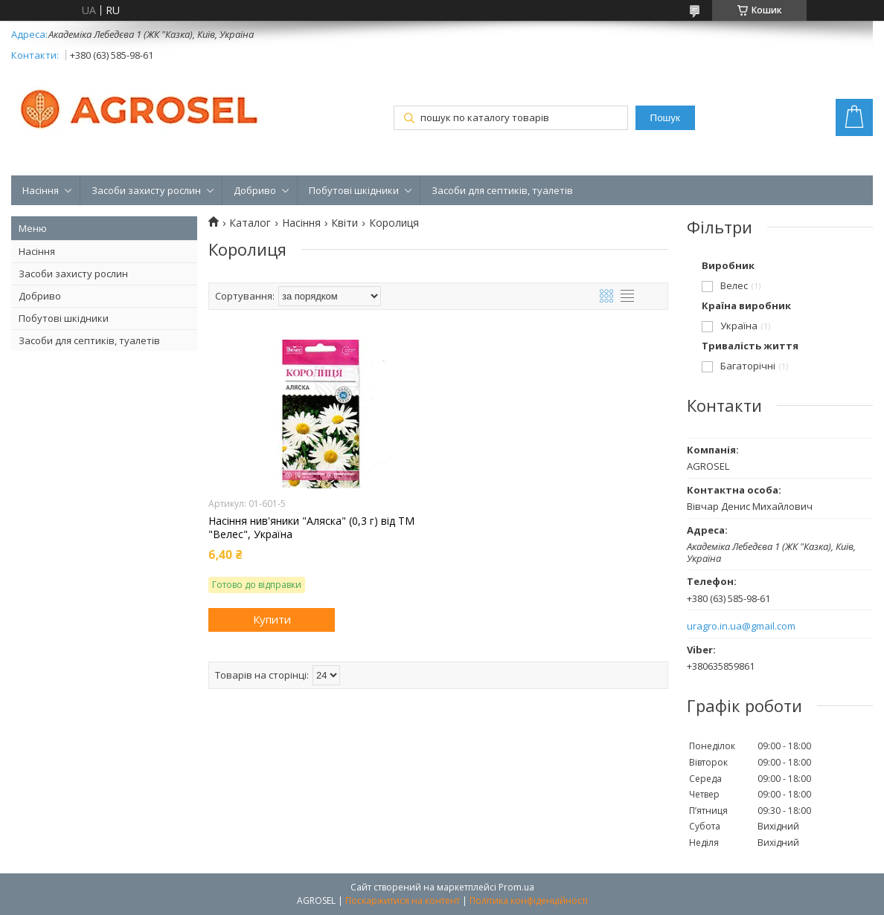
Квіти (344, 223)
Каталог (250, 223)
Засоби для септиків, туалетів (502, 190)
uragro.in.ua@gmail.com (741, 626)
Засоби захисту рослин (146, 190)
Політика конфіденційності (529, 900)
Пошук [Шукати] (665, 117)
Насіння (40, 190)
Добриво (255, 190)
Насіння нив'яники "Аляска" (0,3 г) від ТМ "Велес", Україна (311, 527)
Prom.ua (516, 887)
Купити (272, 619)
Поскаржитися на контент (402, 900)
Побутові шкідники (354, 190)
